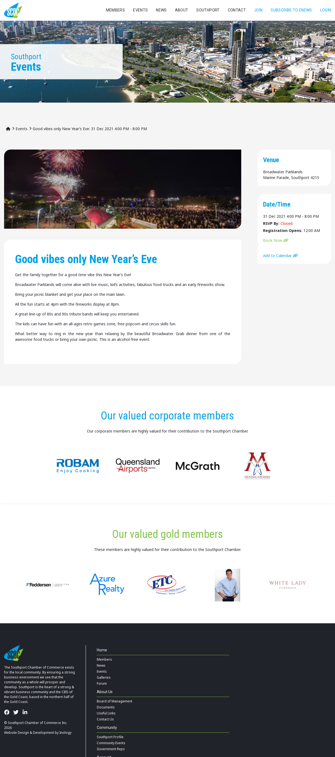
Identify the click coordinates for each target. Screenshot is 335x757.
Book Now (272, 240)
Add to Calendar (277, 255)
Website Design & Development (29, 732)
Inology (65, 732)
